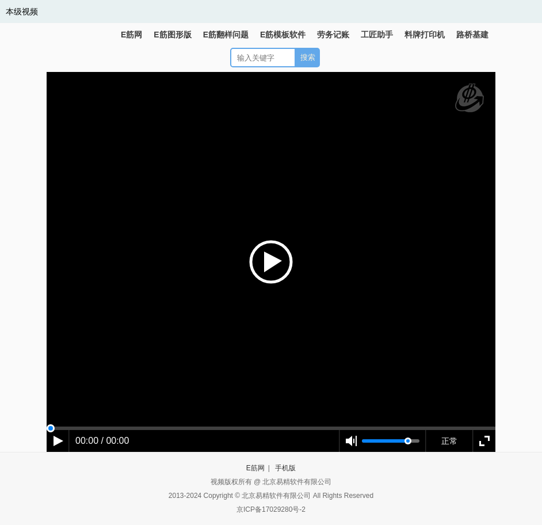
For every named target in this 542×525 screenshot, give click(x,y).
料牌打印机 (424, 34)
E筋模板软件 (283, 34)
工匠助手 (377, 34)
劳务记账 (333, 34)
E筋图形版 (172, 34)
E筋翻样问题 (226, 34)
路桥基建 (472, 34)
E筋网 (131, 34)
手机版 (285, 468)
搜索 (307, 57)
